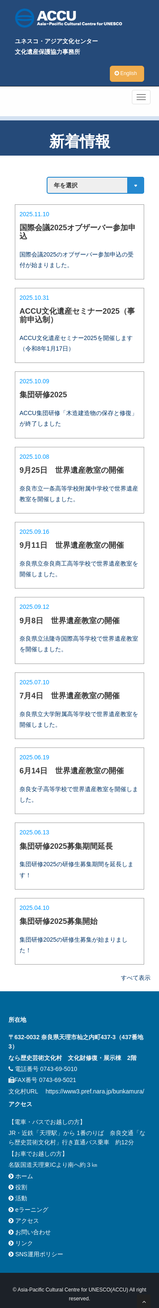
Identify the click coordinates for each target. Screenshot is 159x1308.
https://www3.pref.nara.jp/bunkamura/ (94, 1091)
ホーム (20, 1176)
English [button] (125, 73)
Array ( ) (95, 185)
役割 (17, 1187)
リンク (20, 1243)
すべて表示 (136, 977)
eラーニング (28, 1209)
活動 (17, 1198)
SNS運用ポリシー (35, 1254)
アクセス (23, 1220)
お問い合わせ (29, 1232)
